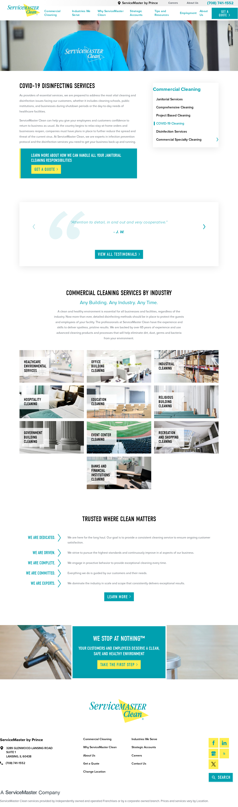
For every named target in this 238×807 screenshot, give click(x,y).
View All (119, 254)
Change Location (94, 772)
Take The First (119, 664)
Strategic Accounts (136, 13)
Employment (188, 13)
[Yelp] (224, 753)
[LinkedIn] (224, 743)
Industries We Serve (81, 13)
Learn (119, 596)
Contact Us (139, 763)
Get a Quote (91, 763)
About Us (192, 3)
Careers (173, 3)
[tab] (217, 140)
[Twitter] (213, 764)
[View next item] (203, 226)
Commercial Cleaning (52, 13)
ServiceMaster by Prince (138, 3)
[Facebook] (213, 743)
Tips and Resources (162, 13)
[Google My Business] (213, 753)
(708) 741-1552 (220, 3)
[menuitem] (57, 13)
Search (221, 777)
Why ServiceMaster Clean (111, 13)
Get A (225, 13)
